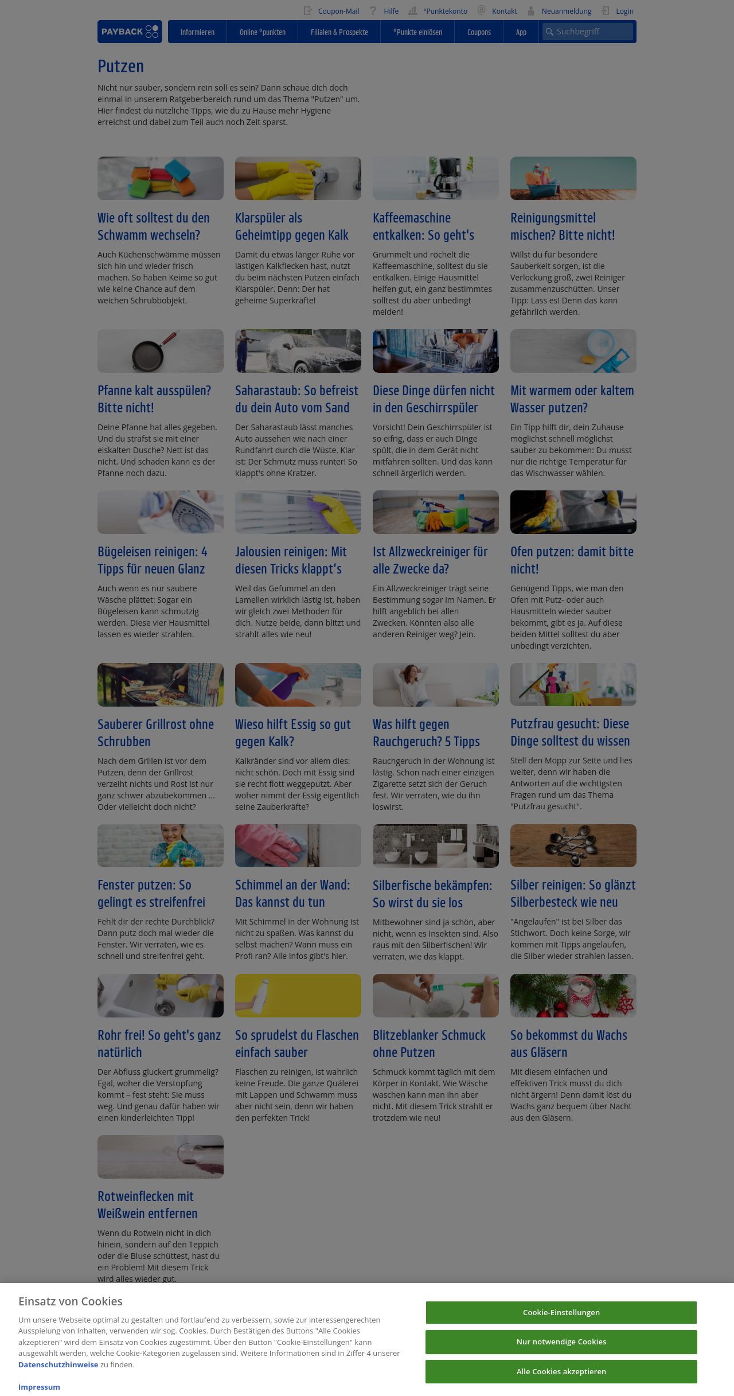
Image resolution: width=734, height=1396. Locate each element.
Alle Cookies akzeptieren (562, 1380)
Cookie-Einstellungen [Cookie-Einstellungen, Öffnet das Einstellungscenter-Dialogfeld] (561, 1321)
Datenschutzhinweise (58, 1373)
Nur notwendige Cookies (562, 1351)
